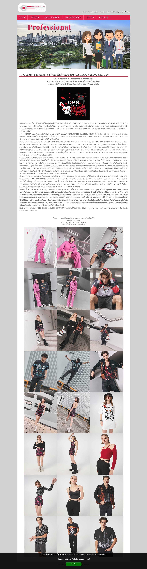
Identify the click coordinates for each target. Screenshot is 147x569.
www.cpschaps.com (111, 208)
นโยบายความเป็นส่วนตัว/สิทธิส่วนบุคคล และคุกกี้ (73, 559)
